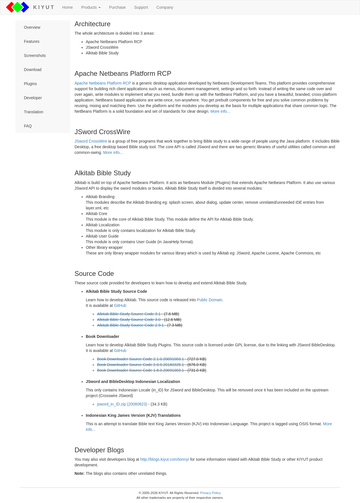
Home (67, 7)
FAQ (28, 126)
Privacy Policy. (210, 493)
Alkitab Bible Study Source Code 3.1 (129, 314)
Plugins (30, 83)
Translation (33, 112)
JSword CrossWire (91, 141)
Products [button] (91, 7)
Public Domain (209, 300)
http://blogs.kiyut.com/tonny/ (164, 459)
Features (31, 41)
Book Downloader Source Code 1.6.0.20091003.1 (140, 370)
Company (164, 7)
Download (32, 69)
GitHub (120, 305)
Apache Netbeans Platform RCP (103, 83)
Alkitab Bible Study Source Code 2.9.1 (130, 325)
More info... (220, 111)
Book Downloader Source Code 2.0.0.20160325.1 (140, 364)
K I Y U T (42, 7)
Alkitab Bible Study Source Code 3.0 (129, 319)
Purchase (117, 7)
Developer (33, 98)
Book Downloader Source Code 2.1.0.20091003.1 (140, 359)
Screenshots (35, 55)
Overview (32, 27)
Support (141, 7)
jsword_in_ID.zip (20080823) (122, 404)
